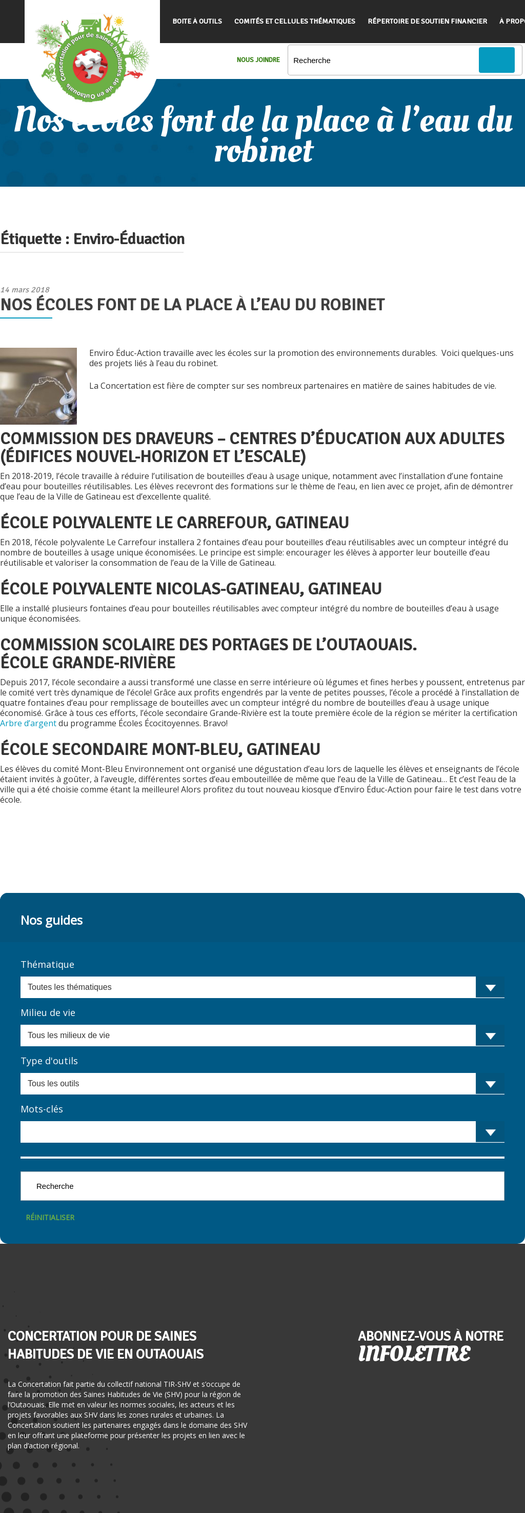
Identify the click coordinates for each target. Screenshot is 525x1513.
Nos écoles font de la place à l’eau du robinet (192, 305)
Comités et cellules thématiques (294, 21)
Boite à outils (197, 21)
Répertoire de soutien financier (427, 21)
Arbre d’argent (29, 723)
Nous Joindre (258, 60)
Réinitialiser (50, 1217)
